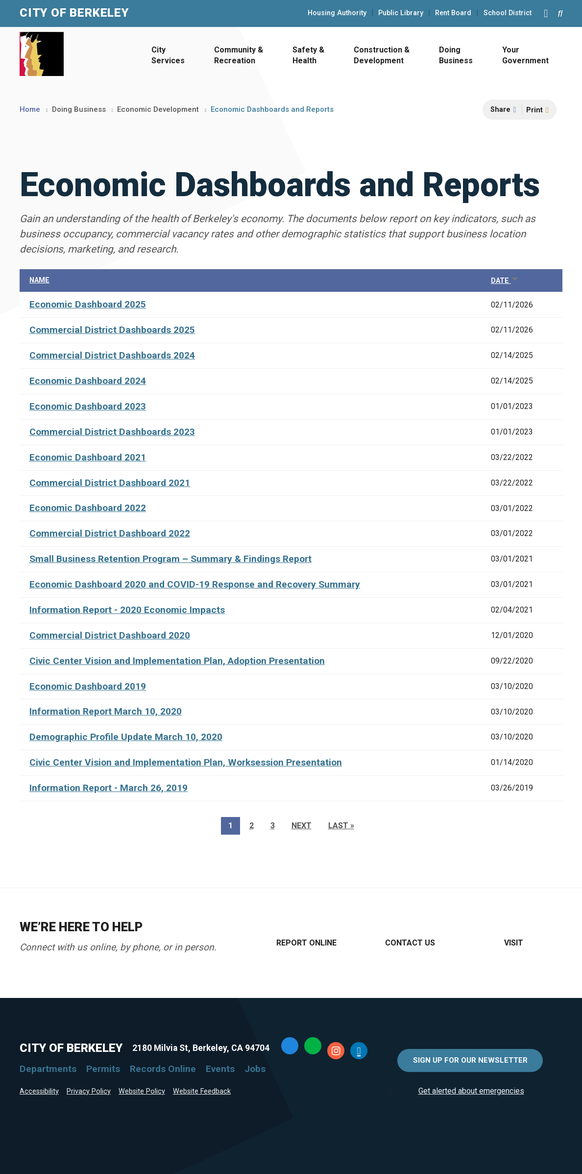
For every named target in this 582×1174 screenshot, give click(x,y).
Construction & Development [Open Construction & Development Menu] (382, 55)
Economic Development (158, 109)
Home (30, 109)
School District (508, 13)
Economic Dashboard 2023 (87, 406)
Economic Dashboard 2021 (87, 457)
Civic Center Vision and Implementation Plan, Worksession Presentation (185, 762)
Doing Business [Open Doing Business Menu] (456, 55)
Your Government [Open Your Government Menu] (525, 55)
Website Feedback (202, 1091)
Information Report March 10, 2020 (105, 711)
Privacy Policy (89, 1091)
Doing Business (79, 109)
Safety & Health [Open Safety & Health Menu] (308, 55)
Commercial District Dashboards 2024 (112, 355)
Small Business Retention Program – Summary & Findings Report (170, 558)
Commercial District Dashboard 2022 (109, 533)
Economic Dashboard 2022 (87, 507)
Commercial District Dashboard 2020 (109, 635)
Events (220, 1068)
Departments (48, 1068)
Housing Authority (337, 13)
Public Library (400, 13)
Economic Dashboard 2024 (87, 380)
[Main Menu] (546, 13)
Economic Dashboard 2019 (87, 686)
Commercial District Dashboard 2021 (109, 482)
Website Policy (142, 1091)
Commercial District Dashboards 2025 (112, 329)
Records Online (163, 1068)
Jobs (255, 1068)
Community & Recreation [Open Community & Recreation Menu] (238, 55)
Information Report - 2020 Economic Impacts (127, 609)
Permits (103, 1068)
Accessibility (39, 1091)
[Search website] (560, 13)
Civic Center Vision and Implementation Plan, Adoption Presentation (177, 660)
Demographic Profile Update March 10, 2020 (125, 736)
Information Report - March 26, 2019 (108, 787)
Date (505, 281)
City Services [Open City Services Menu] (168, 55)
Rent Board (453, 13)
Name (39, 280)
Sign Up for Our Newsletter (470, 1060)
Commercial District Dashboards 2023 (112, 431)
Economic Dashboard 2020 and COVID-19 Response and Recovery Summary (194, 584)
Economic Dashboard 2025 (87, 304)
